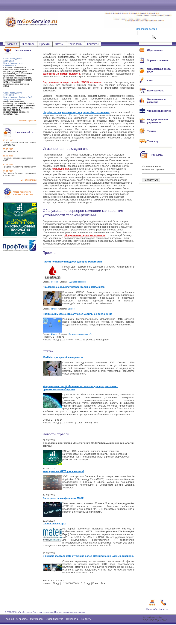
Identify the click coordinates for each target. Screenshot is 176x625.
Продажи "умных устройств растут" (19, 167)
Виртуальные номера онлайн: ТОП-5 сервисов (72, 82)
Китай (54, 309)
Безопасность (155, 90)
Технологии (75, 44)
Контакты (92, 44)
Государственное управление (157, 121)
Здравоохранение (77, 282)
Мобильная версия (146, 29)
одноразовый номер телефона (62, 73)
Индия (54, 334)
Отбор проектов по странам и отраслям (23, 193)
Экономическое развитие (156, 100)
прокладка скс (60, 168)
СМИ (150, 80)
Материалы (36, 619)
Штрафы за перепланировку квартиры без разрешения (76, 112)
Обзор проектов (54, 619)
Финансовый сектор (159, 110)
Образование (155, 50)
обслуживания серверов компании (84, 235)
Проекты (45, 44)
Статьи (59, 44)
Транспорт (153, 141)
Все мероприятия (27, 120)
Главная (12, 44)
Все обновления (29, 180)
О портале (28, 44)
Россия (54, 282)
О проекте (22, 619)
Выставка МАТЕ (10, 151)
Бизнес (71, 309)
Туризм (151, 131)
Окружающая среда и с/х (80, 334)
